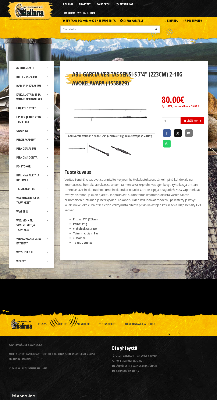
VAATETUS (32, 211)
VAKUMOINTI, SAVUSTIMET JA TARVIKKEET (32, 225)
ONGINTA (32, 131)
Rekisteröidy (192, 20)
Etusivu (68, 4)
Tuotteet (85, 4)
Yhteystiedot (125, 4)
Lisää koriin (192, 121)
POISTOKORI (32, 166)
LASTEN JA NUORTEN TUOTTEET (32, 119)
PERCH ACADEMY (32, 140)
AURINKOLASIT (32, 68)
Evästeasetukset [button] (24, 395)
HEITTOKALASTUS (32, 77)
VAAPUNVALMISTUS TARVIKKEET (32, 200)
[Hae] (156, 29)
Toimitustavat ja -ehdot (79, 13)
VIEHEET (32, 261)
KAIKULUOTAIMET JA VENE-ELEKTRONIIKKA (32, 96)
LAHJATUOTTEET (32, 108)
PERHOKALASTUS (32, 148)
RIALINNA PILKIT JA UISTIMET (32, 177)
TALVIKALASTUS (32, 189)
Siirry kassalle (131, 20)
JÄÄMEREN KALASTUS (32, 86)
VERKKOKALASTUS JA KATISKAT (32, 241)
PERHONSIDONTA (32, 157)
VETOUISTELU (32, 252)
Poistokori (104, 4)
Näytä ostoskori (89, 20)
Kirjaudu (171, 20)
